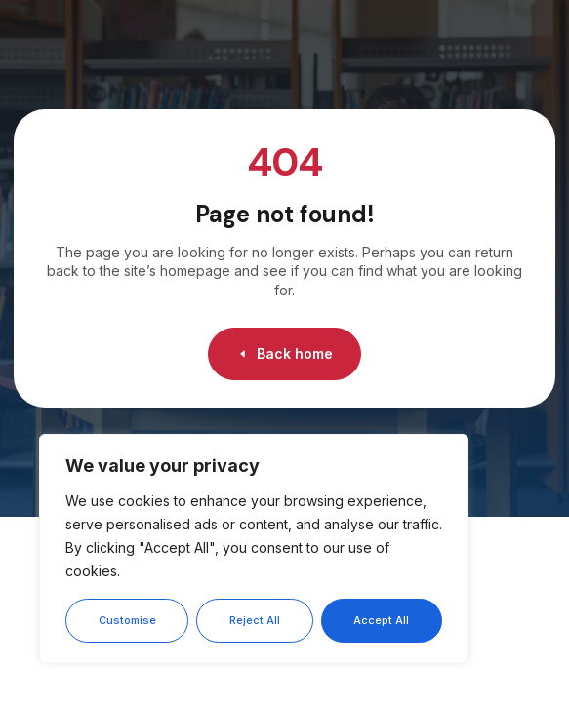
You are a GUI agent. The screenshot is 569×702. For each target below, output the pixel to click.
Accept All (381, 620)
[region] (253, 548)
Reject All (254, 620)
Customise (127, 620)
